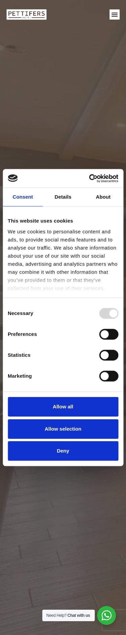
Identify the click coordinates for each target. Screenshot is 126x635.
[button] (115, 14)
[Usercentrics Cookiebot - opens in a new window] (89, 178)
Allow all (63, 406)
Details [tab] (63, 197)
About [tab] (103, 197)
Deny (63, 451)
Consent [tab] (22, 197)
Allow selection (63, 429)
